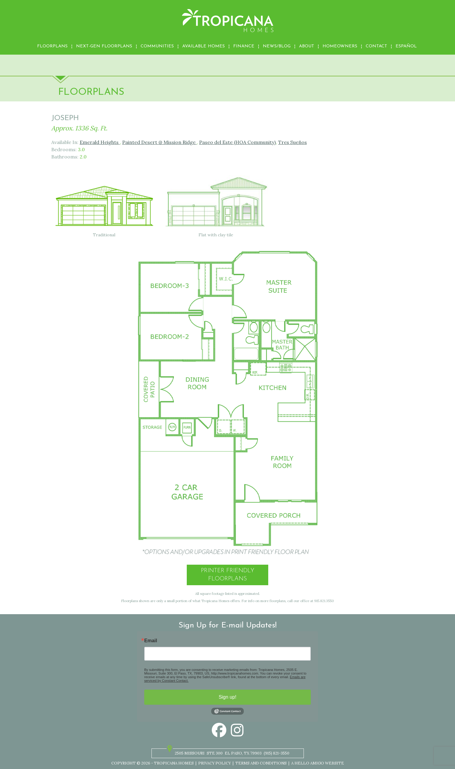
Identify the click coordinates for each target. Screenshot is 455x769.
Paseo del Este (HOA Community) (237, 142)
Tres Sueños (292, 142)
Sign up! (228, 697)
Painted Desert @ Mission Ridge (159, 142)
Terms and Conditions (261, 763)
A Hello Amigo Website (317, 763)
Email (150, 640)
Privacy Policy (214, 763)
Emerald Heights (100, 142)
